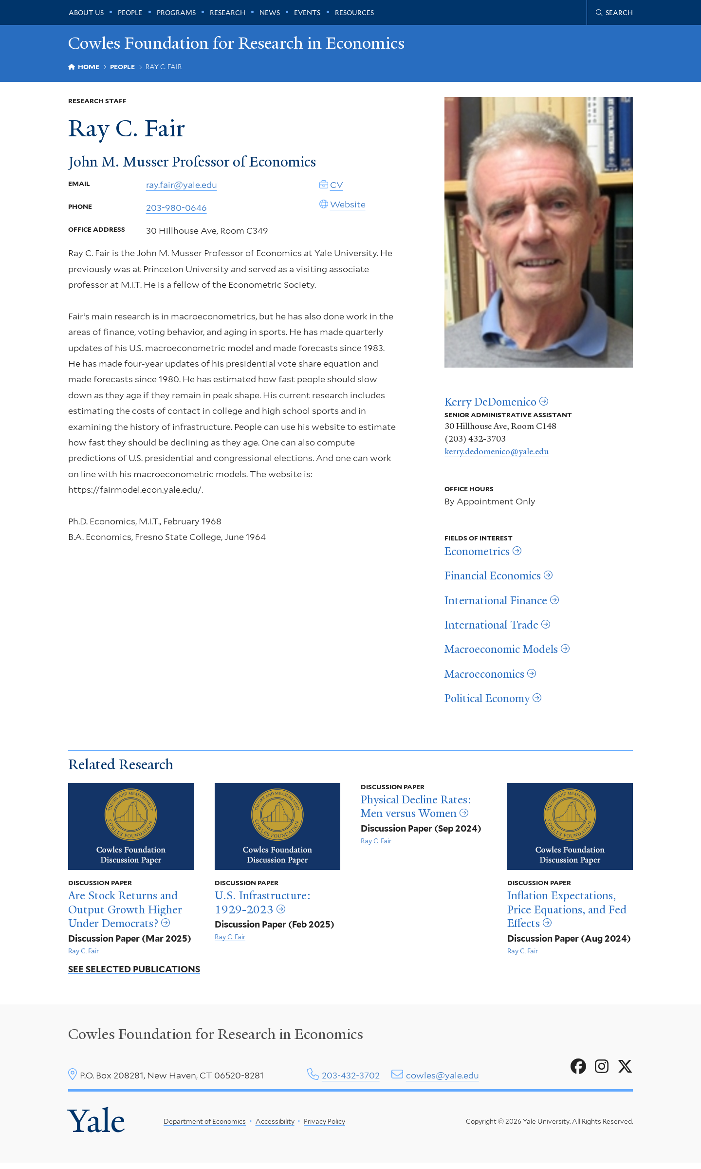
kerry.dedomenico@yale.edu (496, 454)
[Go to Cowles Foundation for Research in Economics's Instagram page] (602, 1070)
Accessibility (275, 1126)
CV (336, 191)
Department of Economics (205, 1126)
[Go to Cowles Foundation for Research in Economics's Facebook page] (578, 1070)
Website (348, 210)
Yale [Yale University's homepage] (98, 1126)
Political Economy (487, 701)
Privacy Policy (324, 1126)
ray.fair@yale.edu (181, 191)
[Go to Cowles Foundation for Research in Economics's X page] (625, 1070)
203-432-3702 (351, 1078)
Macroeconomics (484, 676)
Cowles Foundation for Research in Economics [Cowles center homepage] (215, 1037)
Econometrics (477, 554)
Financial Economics (492, 579)
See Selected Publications (134, 972)
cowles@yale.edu (442, 1078)
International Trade (491, 628)
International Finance (495, 603)
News (269, 13)
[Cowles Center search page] (614, 12)
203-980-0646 (176, 214)
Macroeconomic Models (501, 652)
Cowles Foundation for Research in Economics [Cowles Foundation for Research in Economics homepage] (263, 44)
